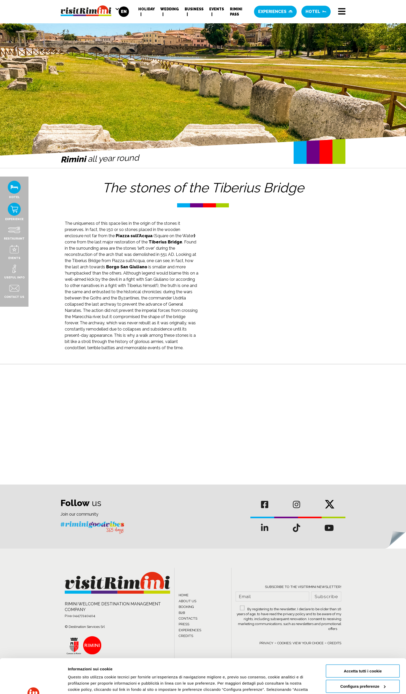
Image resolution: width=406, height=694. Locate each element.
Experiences (275, 11)
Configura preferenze (363, 653)
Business (194, 9)
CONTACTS (188, 618)
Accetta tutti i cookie (363, 638)
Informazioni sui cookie (90, 684)
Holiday (146, 9)
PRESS (184, 624)
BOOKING (186, 607)
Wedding (169, 9)
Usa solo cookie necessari (362, 669)
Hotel (316, 11)
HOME (184, 595)
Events (216, 9)
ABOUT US (187, 601)
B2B (182, 613)
